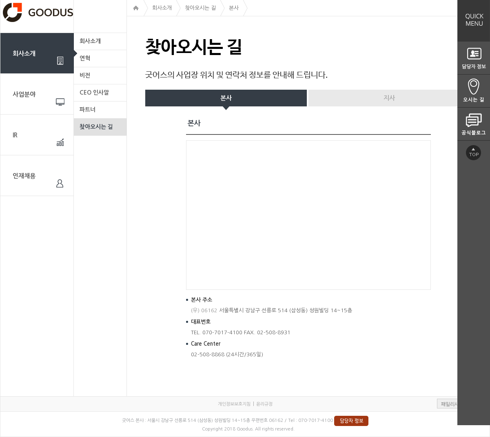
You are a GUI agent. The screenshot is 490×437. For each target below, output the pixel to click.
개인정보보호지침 (234, 404)
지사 (389, 98)
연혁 (85, 58)
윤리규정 (264, 404)
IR (15, 135)
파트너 (87, 110)
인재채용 (24, 176)
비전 (85, 75)
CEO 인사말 (94, 92)
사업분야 (24, 94)
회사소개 (24, 54)
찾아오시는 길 (96, 127)
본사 (226, 98)
